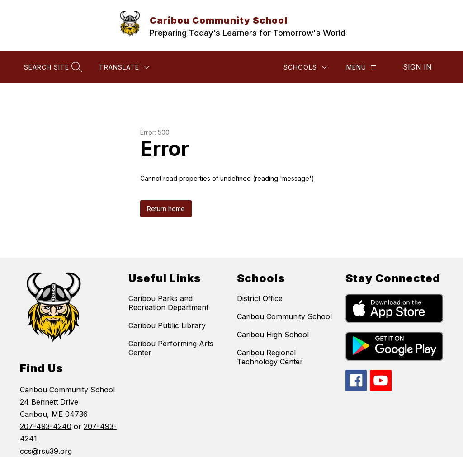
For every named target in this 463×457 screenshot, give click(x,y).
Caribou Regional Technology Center (270, 357)
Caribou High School (273, 334)
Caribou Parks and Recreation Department (168, 303)
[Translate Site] (124, 67)
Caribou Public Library (167, 325)
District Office (260, 298)
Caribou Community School (284, 316)
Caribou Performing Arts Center (170, 348)
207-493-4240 (45, 426)
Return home (166, 208)
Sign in (417, 66)
